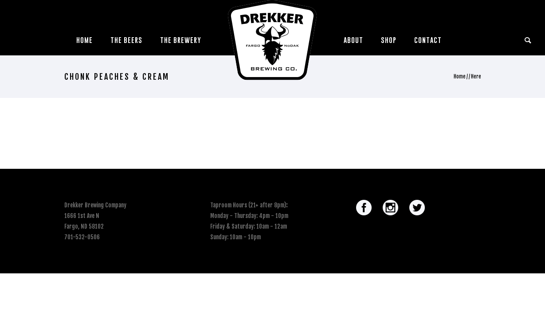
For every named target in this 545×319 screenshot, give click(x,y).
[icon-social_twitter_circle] (417, 208)
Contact (428, 40)
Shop (388, 40)
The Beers (126, 40)
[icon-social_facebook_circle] (366, 208)
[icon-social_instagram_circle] (393, 208)
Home (84, 40)
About (353, 40)
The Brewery (180, 40)
